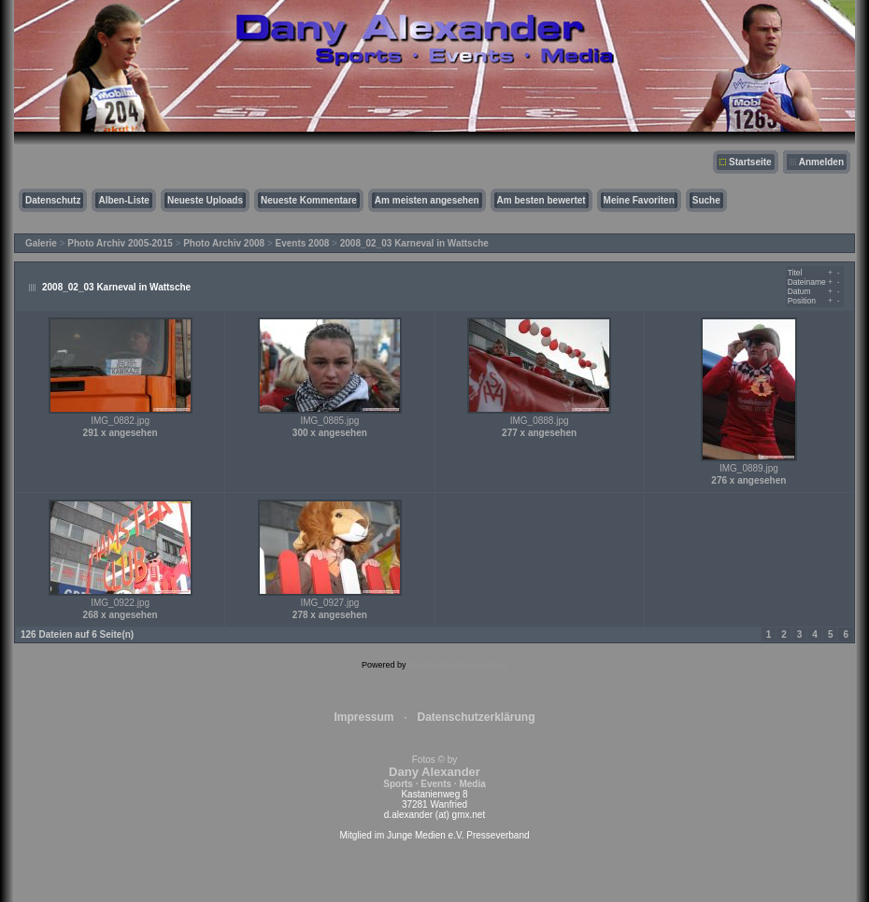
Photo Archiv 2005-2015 (119, 243)
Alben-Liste (123, 200)
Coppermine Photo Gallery (457, 664)
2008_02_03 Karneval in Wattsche (414, 243)
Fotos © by (434, 771)
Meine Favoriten (639, 200)
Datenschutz (52, 200)
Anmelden (821, 162)
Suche (706, 200)
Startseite (750, 162)
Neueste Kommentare (309, 200)
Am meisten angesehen (427, 200)
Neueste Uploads (205, 200)
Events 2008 (303, 243)
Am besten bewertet (541, 200)
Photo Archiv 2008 (223, 243)
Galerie (41, 243)
